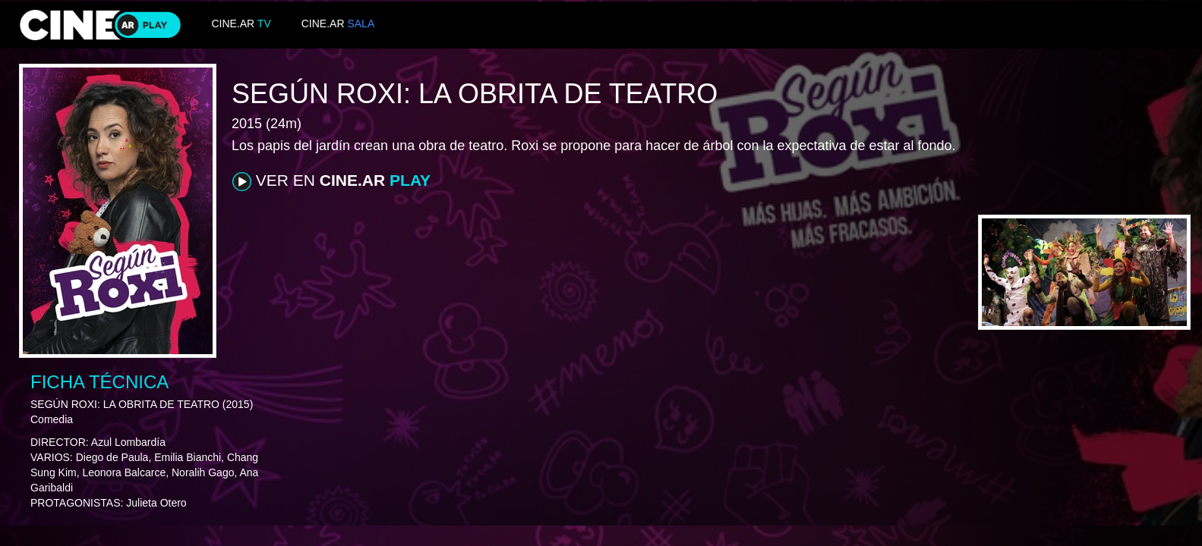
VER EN (331, 181)
